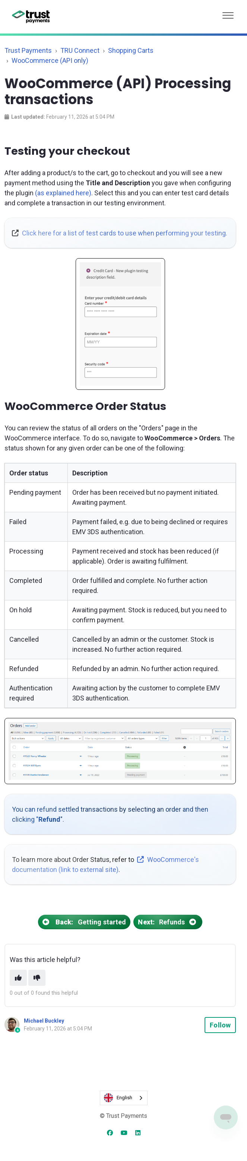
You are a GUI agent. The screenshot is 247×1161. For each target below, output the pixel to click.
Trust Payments (28, 50)
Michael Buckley (44, 1021)
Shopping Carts (130, 50)
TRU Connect (79, 50)
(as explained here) (63, 193)
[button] (228, 13)
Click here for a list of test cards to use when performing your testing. (124, 233)
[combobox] (124, 1098)
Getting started (84, 922)
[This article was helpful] (18, 978)
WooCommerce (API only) (50, 60)
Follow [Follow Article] (220, 1025)
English (118, 1097)
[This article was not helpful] (36, 978)
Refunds (168, 922)
